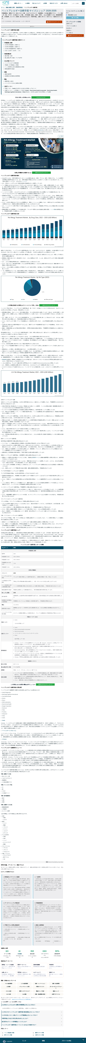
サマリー (32, 26)
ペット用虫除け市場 (9, 1034)
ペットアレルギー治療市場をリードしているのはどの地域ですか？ (32, 1026)
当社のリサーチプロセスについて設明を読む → (23, 1000)
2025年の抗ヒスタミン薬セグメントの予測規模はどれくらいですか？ (32, 1016)
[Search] (83, 3)
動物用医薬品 (19, 7)
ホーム (2, 7)
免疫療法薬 (40, 130)
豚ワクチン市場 (8, 1036)
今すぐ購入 (75, 17)
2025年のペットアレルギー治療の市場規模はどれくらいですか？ (32, 1006)
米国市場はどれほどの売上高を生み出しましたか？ (32, 1019)
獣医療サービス (36, 458)
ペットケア (24, 181)
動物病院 (4, 360)
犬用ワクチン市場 (39, 1036)
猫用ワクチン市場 (39, 1034)
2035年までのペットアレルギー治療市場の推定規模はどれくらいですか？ (32, 1013)
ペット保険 (53, 210)
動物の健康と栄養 (10, 7)
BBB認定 (20, 955)
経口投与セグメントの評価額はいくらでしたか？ (32, 1023)
